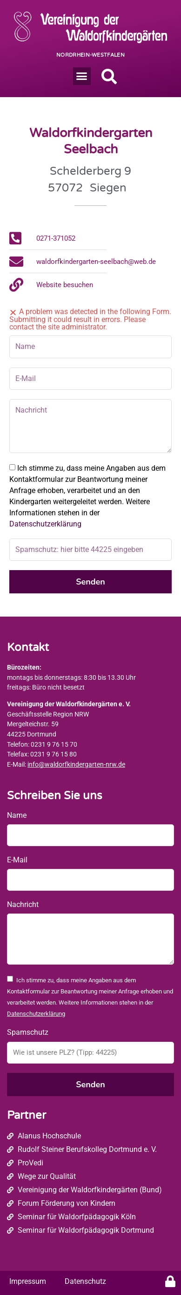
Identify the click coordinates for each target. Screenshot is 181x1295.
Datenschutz (85, 1281)
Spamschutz (27, 1032)
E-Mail (17, 859)
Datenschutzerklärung (45, 523)
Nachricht (23, 904)
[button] (82, 76)
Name (17, 815)
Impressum (27, 1281)
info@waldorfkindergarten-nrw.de (76, 765)
